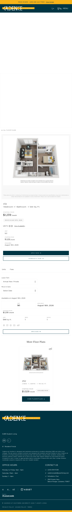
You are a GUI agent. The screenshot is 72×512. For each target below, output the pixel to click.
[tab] (4, 270)
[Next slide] (12, 226)
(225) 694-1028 (52, 8)
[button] (62, 8)
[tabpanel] (36, 306)
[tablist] (36, 270)
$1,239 (10, 239)
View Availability (19, 226)
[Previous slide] (9, 226)
